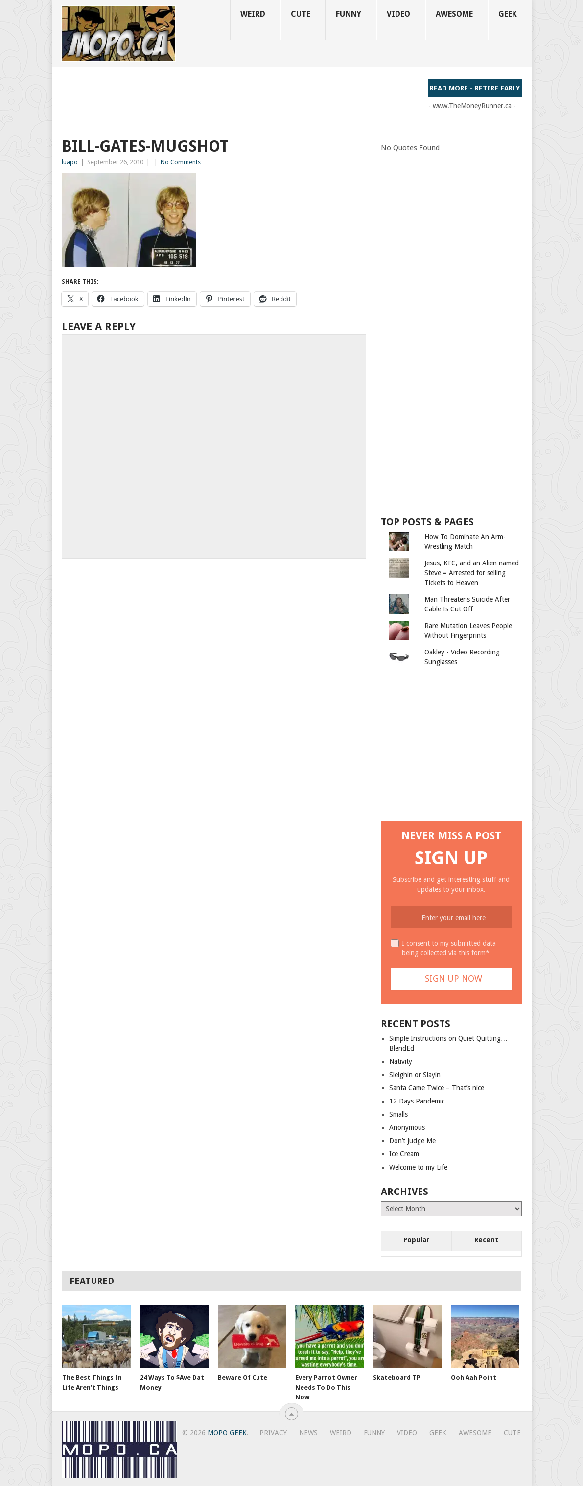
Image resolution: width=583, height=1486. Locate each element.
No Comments (181, 162)
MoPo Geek (227, 1433)
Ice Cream (404, 1154)
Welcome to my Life (418, 1167)
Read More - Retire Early (475, 88)
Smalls (398, 1114)
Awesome (454, 14)
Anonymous (407, 1127)
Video (398, 14)
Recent (486, 1240)
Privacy (273, 1433)
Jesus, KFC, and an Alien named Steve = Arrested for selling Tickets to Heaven (471, 572)
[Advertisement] (240, 101)
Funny (348, 14)
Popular (416, 1240)
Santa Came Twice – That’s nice (436, 1088)
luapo (70, 162)
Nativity (400, 1061)
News (308, 1433)
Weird (252, 14)
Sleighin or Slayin (415, 1075)
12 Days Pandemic (416, 1101)
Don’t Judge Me (412, 1141)
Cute (300, 14)
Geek (507, 14)
